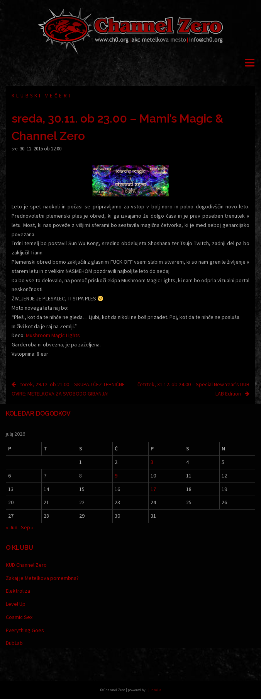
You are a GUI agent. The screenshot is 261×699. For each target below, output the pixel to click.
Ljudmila (153, 689)
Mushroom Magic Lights (53, 335)
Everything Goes (25, 630)
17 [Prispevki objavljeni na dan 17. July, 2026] (153, 489)
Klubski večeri (42, 95)
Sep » (27, 527)
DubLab (14, 642)
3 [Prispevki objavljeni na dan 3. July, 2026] (152, 462)
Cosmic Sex (19, 617)
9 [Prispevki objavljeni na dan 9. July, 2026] (116, 475)
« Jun (11, 527)
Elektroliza (18, 590)
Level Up (15, 603)
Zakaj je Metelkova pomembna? (42, 578)
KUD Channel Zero (26, 564)
